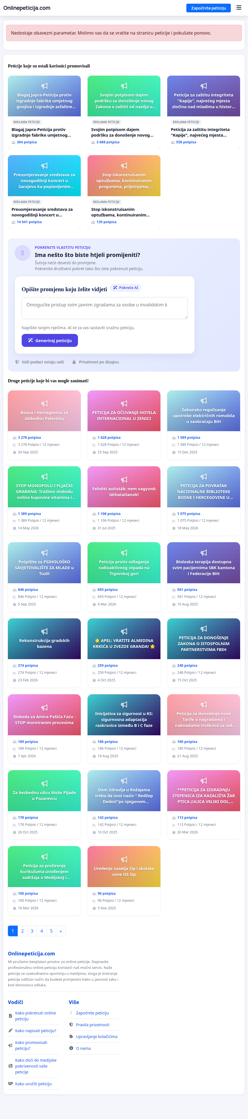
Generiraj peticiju (50, 340)
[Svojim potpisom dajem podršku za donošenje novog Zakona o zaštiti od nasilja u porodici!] (124, 112)
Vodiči (15, 1002)
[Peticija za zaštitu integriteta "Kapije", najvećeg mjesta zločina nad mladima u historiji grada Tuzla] (203, 112)
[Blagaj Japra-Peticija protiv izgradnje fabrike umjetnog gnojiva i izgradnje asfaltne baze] (44, 112)
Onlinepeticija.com (26, 8)
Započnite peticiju (208, 8)
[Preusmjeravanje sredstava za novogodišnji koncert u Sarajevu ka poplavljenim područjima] (44, 191)
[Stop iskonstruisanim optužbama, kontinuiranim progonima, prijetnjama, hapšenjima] (124, 191)
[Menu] (239, 7)
